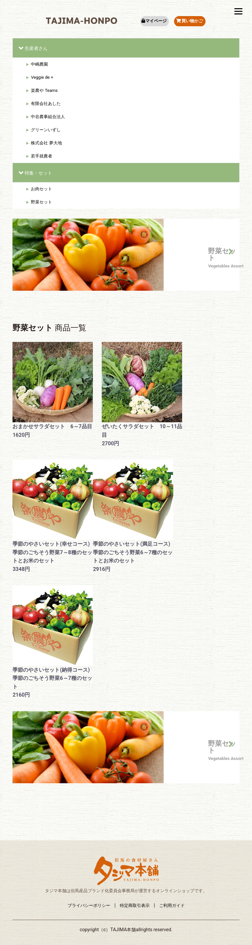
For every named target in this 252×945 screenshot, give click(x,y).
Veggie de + (42, 77)
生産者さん (36, 48)
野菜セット (41, 202)
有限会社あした (46, 103)
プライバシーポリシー (89, 905)
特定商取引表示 (135, 905)
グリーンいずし (46, 129)
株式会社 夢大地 (46, 142)
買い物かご (189, 20)
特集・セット (38, 173)
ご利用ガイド (172, 905)
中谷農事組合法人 (48, 116)
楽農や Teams (44, 90)
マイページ (154, 20)
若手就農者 (41, 156)
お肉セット (41, 188)
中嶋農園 (39, 64)
